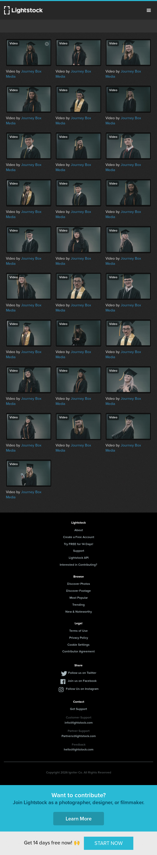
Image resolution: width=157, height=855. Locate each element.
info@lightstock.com (79, 722)
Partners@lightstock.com (79, 736)
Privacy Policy (78, 637)
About (78, 530)
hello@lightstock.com (78, 749)
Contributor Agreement (78, 651)
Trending (78, 604)
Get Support (78, 709)
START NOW (108, 843)
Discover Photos (78, 583)
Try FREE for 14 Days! (78, 544)
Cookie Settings (78, 644)
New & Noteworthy (78, 611)
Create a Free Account (78, 537)
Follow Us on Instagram (82, 688)
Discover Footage (78, 590)
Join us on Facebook (82, 680)
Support (78, 550)
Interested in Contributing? (78, 564)
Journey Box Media (23, 74)
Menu (149, 10)
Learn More (79, 818)
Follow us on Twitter (82, 672)
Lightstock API (79, 557)
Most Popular (78, 597)
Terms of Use (78, 630)
